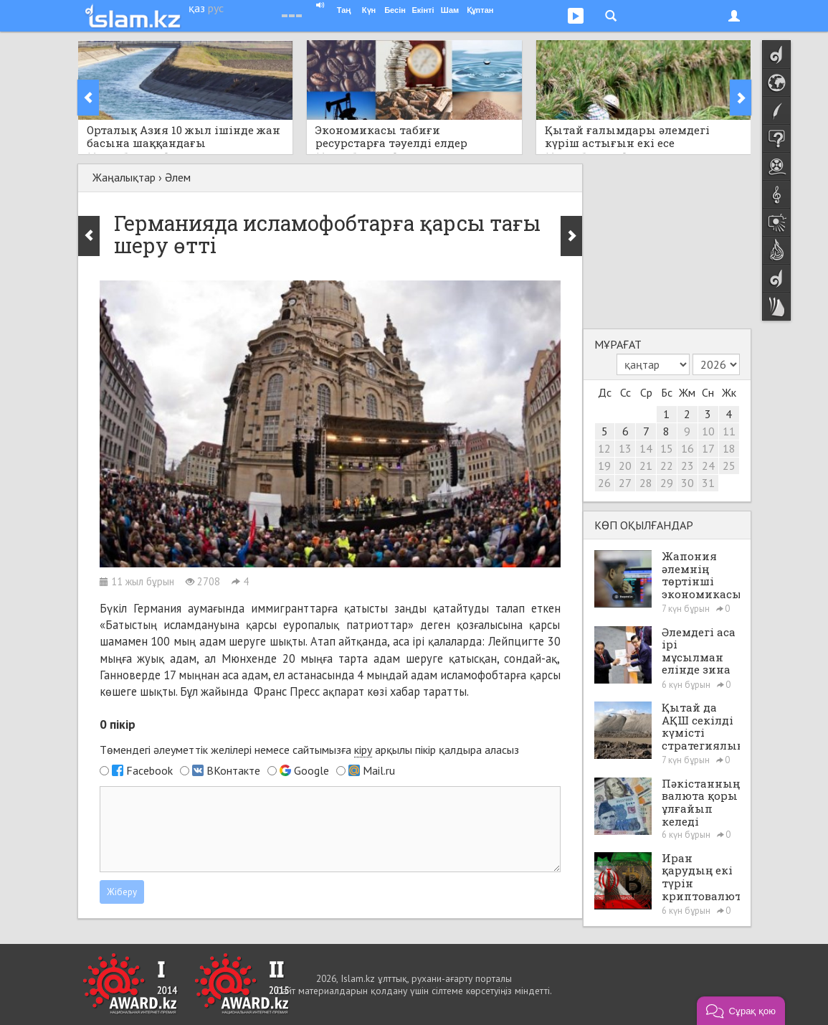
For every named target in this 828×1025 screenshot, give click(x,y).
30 (687, 483)
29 (666, 483)
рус (216, 8)
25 (729, 465)
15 (666, 448)
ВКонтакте (233, 770)
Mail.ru (379, 770)
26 (604, 483)
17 (708, 448)
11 (729, 431)
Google (311, 770)
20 (625, 465)
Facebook (149, 770)
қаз (197, 8)
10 (708, 431)
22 (666, 465)
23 (687, 465)
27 (625, 483)
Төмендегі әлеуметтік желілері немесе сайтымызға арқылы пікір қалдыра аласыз (309, 749)
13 (625, 448)
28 (645, 483)
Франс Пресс (287, 691)
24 (708, 465)
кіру (363, 749)
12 (604, 448)
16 (687, 448)
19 (604, 465)
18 (729, 448)
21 (645, 465)
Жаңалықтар (124, 177)
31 (708, 483)
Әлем (178, 177)
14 (645, 448)
